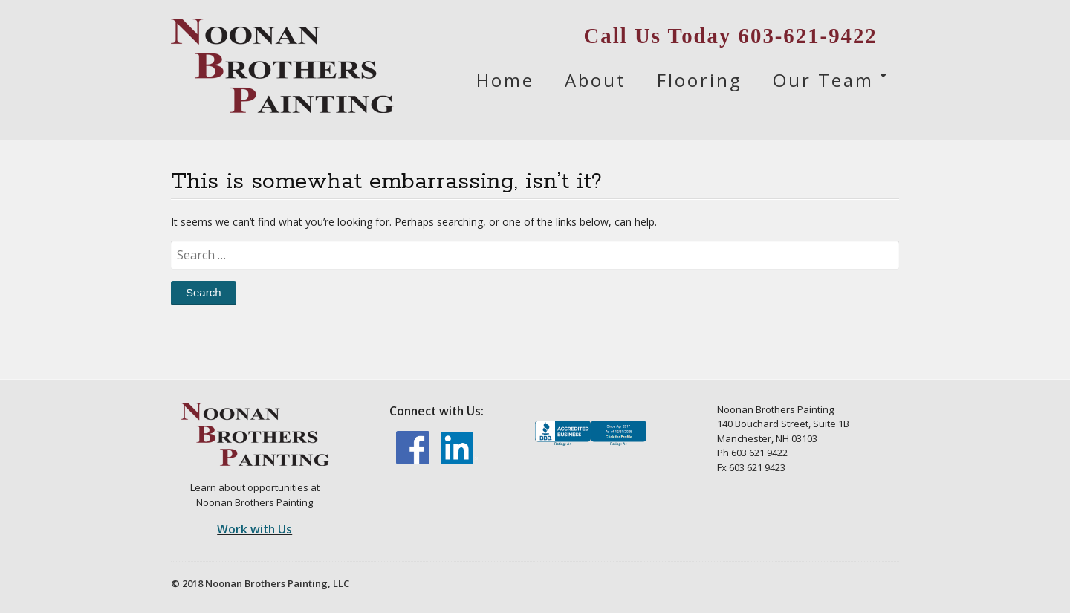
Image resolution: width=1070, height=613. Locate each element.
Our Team (823, 80)
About (595, 80)
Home (505, 80)
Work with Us (254, 529)
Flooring (699, 80)
